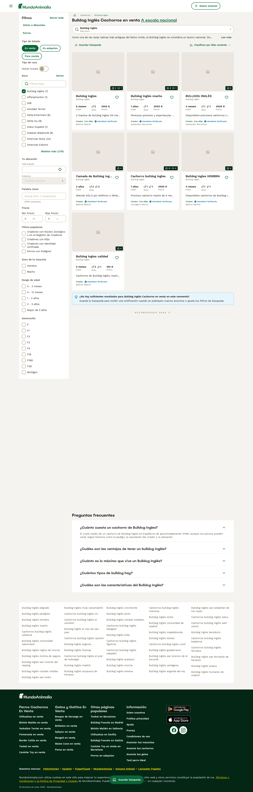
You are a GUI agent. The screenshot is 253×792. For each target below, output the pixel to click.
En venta (30, 48)
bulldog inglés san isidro (36, 677)
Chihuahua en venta (31, 716)
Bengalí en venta (65, 737)
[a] (58, 218)
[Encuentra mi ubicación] (60, 169)
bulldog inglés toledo (162, 638)
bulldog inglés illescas (77, 650)
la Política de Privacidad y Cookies (57, 781)
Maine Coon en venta (68, 743)
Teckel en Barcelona (103, 716)
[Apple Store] (178, 720)
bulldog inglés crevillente (122, 607)
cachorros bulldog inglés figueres (121, 642)
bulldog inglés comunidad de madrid (166, 625)
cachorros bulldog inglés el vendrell (80, 621)
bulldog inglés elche (161, 617)
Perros (27, 33)
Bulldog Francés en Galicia (107, 740)
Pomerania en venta (31, 734)
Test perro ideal (136, 760)
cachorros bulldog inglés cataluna (37, 633)
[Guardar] (117, 97)
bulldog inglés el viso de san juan (81, 631)
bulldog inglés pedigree (36, 613)
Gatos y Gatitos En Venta (70, 709)
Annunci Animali (125, 768)
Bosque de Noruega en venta (68, 718)
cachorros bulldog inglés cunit (167, 644)
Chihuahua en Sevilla (103, 734)
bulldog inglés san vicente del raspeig (40, 664)
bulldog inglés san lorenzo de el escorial (168, 658)
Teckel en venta (29, 746)
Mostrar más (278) (52, 151)
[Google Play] (178, 709)
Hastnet (67, 768)
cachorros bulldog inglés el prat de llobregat (83, 658)
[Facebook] (174, 730)
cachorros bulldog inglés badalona (206, 640)
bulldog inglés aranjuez (120, 659)
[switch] (44, 68)
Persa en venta (64, 749)
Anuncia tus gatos (137, 754)
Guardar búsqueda (88, 44)
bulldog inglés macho (35, 625)
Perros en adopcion (102, 755)
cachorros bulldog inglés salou (209, 617)
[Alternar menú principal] (11, 6)
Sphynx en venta (65, 731)
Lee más (226, 37)
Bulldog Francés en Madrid (107, 722)
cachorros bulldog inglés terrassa (206, 649)
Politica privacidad (137, 718)
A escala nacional (159, 20)
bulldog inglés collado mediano (125, 619)
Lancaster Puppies (149, 768)
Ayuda (130, 724)
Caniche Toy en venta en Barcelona (106, 748)
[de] (34, 218)
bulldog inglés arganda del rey (167, 671)
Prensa (130, 730)
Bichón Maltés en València (107, 728)
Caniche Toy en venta (32, 752)
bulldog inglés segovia (77, 644)
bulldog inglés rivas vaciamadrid (83, 607)
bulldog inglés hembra (35, 619)
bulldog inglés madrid (77, 665)
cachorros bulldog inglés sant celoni (209, 625)
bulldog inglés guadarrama (165, 650)
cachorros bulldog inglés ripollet (84, 638)
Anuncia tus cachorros (139, 748)
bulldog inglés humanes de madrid (207, 673)
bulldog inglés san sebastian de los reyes (210, 609)
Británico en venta (66, 725)
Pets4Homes (51, 768)
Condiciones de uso (138, 736)
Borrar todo (57, 17)
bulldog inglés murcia (119, 665)
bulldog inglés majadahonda (165, 632)
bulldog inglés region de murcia (41, 650)
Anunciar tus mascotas (140, 742)
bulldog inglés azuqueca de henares (80, 673)
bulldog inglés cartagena (163, 665)
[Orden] (210, 45)
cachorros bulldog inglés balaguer (121, 627)
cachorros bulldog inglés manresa (164, 609)
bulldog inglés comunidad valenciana (37, 642)
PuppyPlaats (82, 768)
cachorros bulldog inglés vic (81, 613)
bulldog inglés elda (118, 634)
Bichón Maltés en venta (33, 722)
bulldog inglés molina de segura (41, 656)
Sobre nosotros (135, 712)
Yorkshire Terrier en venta (35, 728)
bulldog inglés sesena (120, 671)
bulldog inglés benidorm (205, 632)
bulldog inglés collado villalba (40, 671)
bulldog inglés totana (204, 666)
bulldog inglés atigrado (35, 607)
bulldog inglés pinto (118, 613)
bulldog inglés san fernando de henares (210, 658)
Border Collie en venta (32, 740)
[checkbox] (23, 91)
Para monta (32, 56)
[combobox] (39, 169)
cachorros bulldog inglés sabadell (121, 652)
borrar (60, 75)
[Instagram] (183, 730)
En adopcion (50, 48)
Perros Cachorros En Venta (33, 709)
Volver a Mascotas (34, 25)
